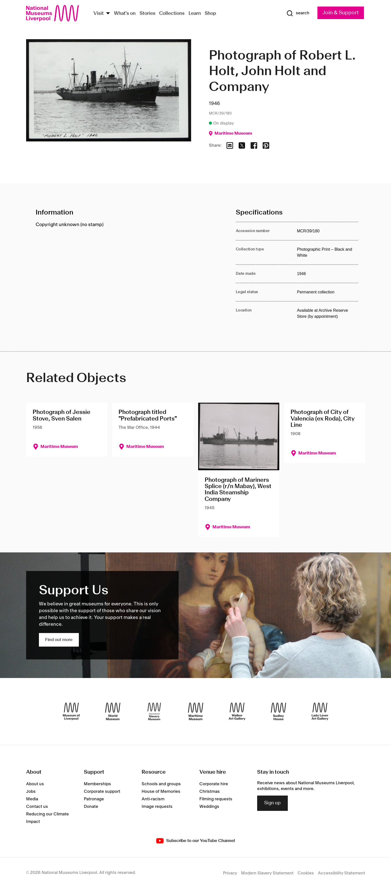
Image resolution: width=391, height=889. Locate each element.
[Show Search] (297, 13)
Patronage (94, 799)
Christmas (209, 791)
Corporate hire (213, 784)
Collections (172, 13)
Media (32, 799)
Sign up (272, 803)
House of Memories (161, 791)
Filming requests (215, 799)
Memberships (97, 784)
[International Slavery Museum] (154, 711)
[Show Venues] (108, 13)
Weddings (209, 806)
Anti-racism (153, 799)
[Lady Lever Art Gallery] (320, 711)
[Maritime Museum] (195, 711)
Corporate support (102, 791)
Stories (147, 13)
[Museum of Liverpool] (71, 711)
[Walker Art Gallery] (237, 711)
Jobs (31, 791)
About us (35, 784)
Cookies (306, 873)
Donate (91, 806)
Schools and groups (161, 784)
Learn (195, 13)
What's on (125, 13)
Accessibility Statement (341, 873)
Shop (210, 13)
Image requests (157, 806)
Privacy (230, 873)
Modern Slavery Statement (267, 873)
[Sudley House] (278, 711)
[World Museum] (113, 711)
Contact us (37, 806)
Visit (98, 13)
